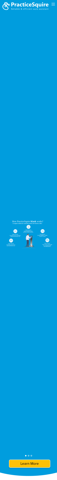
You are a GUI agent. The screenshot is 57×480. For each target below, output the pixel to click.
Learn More (29, 463)
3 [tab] (31, 455)
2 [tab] (28, 455)
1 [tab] (25, 455)
